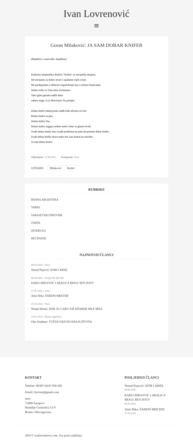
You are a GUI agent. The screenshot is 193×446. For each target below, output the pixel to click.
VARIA (35, 207)
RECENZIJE (38, 238)
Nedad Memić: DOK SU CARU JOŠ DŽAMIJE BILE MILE (67, 308)
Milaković (56, 168)
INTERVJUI (38, 230)
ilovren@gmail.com (46, 392)
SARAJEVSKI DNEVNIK (46, 215)
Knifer (71, 168)
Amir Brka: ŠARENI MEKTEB (49, 295)
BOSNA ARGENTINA (44, 199)
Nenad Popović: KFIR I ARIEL (49, 269)
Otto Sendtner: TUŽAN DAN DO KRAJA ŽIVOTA (61, 321)
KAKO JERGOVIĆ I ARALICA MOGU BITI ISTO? (62, 283)
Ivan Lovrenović (97, 13)
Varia (76, 157)
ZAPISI (35, 222)
